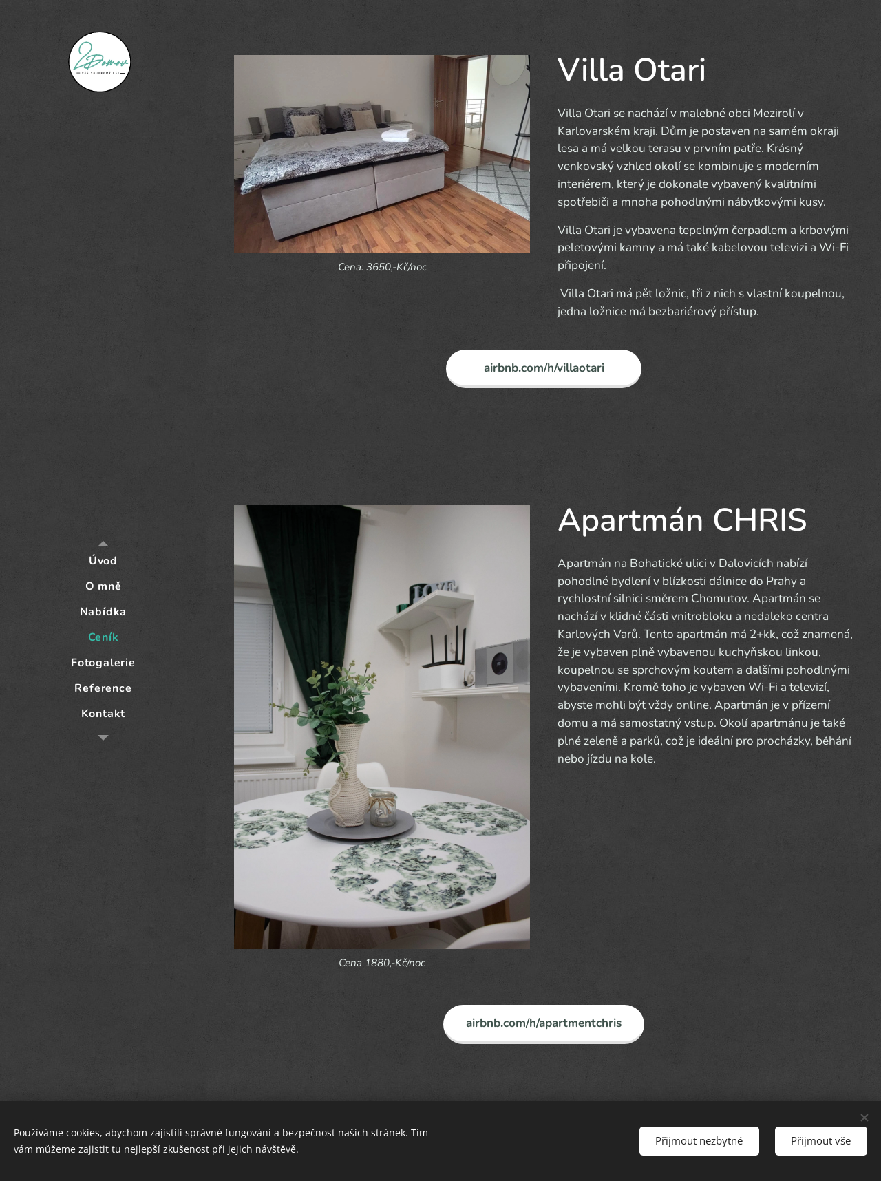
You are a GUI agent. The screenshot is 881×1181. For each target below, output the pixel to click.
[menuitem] (103, 561)
